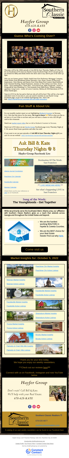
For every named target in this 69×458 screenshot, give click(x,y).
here (61, 236)
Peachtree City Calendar (12, 176)
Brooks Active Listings (44, 339)
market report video (18, 123)
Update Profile (20, 443)
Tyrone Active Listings (15, 328)
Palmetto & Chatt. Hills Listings (18, 350)
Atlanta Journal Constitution (13, 171)
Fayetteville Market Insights (46, 291)
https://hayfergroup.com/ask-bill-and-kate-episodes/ (27, 99)
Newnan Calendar (10, 187)
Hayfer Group (30, 127)
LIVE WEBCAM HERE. (50, 185)
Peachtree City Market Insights (47, 266)
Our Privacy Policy (30, 443)
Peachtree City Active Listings (47, 270)
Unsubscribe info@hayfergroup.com (34, 441)
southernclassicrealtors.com (48, 425)
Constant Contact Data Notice (44, 443)
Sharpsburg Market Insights (46, 313)
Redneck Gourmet (46, 113)
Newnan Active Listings (15, 284)
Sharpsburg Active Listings (46, 318)
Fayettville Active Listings (45, 295)
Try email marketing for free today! (34, 454)
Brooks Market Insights (44, 335)
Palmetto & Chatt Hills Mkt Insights (20, 346)
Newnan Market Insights (16, 280)
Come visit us (34, 249)
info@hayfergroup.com (33, 446)
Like (5, 193)
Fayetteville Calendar (11, 182)
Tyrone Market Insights (15, 324)
